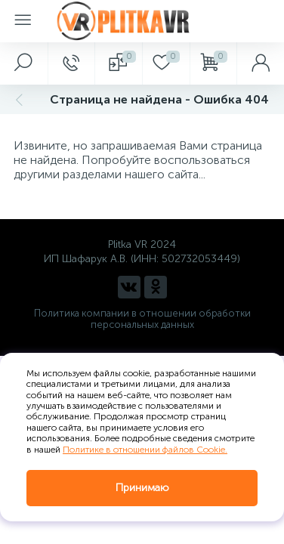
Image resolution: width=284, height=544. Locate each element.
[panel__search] (24, 63)
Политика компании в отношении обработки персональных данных (142, 319)
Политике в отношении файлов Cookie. (145, 449)
